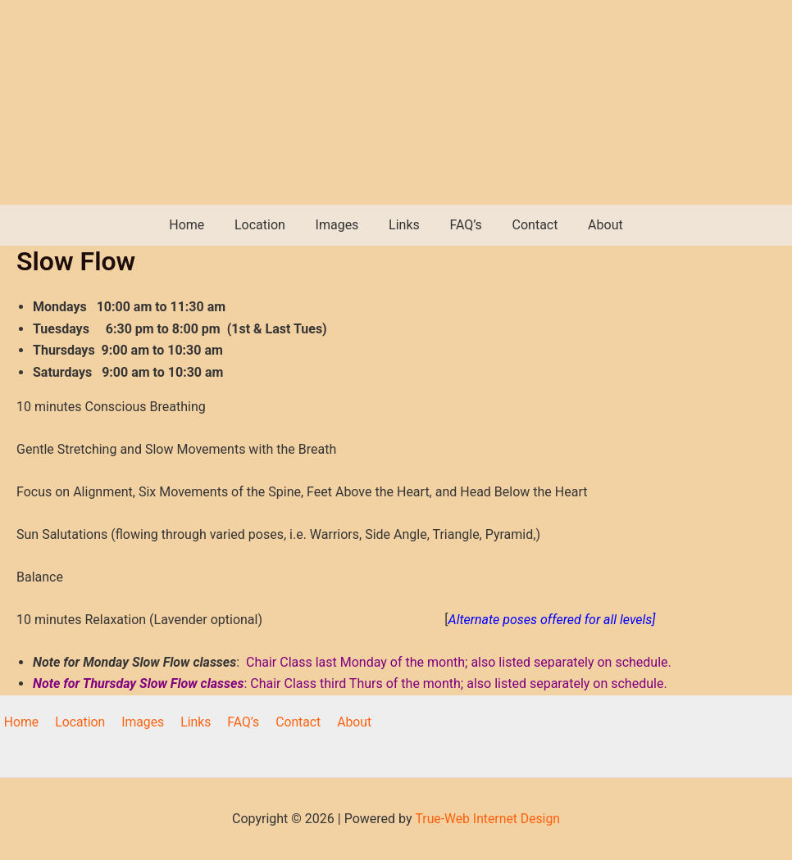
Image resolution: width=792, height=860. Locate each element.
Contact (527, 225)
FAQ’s (462, 225)
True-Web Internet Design (487, 818)
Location (267, 225)
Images (340, 225)
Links (404, 225)
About (594, 225)
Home (198, 225)
